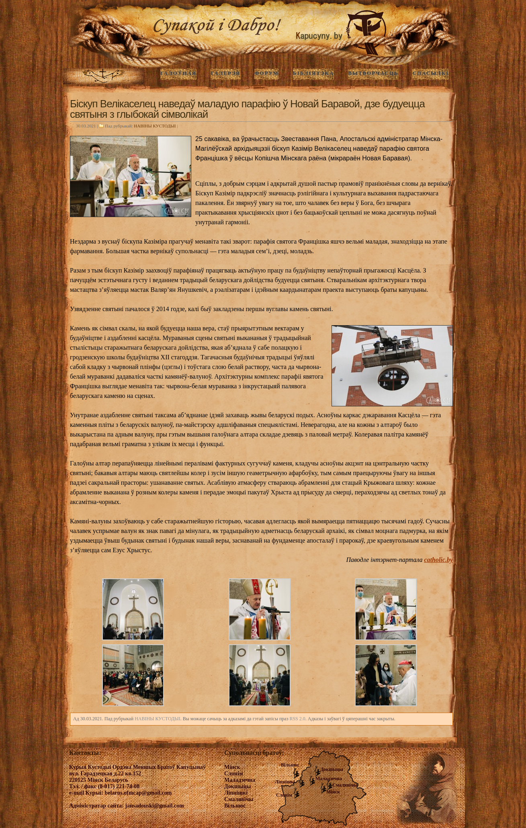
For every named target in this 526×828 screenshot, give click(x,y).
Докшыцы (331, 769)
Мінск (333, 792)
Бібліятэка (313, 73)
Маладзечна (328, 778)
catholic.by (438, 559)
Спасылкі (430, 73)
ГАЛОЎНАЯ (178, 73)
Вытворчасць (373, 73)
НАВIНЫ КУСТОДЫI (155, 125)
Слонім (284, 795)
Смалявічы (344, 785)
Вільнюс (290, 765)
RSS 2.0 (297, 718)
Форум (266, 73)
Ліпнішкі (285, 782)
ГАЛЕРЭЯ (225, 73)
